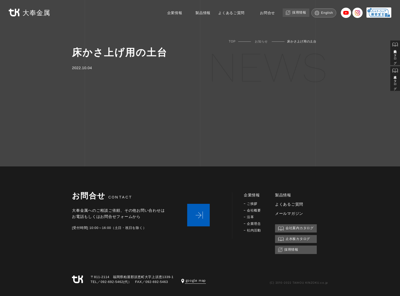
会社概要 (254, 210)
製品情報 (198, 12)
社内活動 (254, 230)
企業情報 (169, 12)
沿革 (251, 217)
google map (193, 280)
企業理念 (254, 224)
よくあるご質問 (228, 12)
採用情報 (295, 12)
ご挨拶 (252, 204)
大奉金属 (30, 12)
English (324, 12)
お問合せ (266, 12)
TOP (232, 41)
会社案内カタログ (395, 53)
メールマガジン (290, 213)
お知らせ (261, 41)
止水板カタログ (395, 79)
